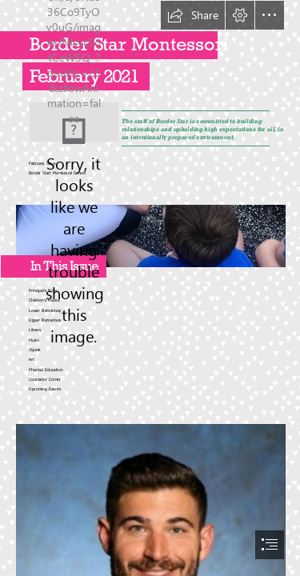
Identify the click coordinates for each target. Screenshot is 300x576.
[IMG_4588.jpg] (150, 231)
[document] (150, 288)
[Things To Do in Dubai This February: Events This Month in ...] (74, 122)
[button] (193, 15)
